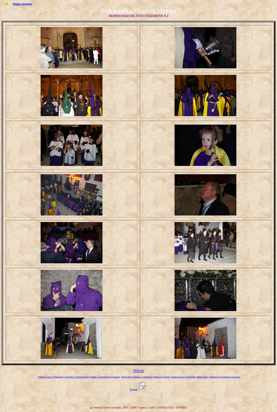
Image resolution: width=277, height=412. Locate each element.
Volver (138, 370)
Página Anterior (22, 3)
